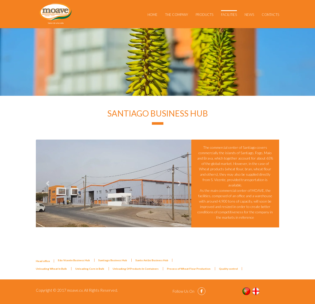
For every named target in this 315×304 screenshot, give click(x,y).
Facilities (229, 15)
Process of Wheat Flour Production (189, 268)
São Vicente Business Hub (74, 260)
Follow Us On (184, 291)
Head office (43, 261)
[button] (47, 183)
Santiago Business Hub (113, 260)
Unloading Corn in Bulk (90, 268)
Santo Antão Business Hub (151, 260)
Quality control (228, 268)
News (249, 15)
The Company (176, 15)
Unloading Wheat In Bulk (51, 268)
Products (204, 15)
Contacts (270, 15)
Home (153, 15)
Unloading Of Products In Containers (136, 268)
